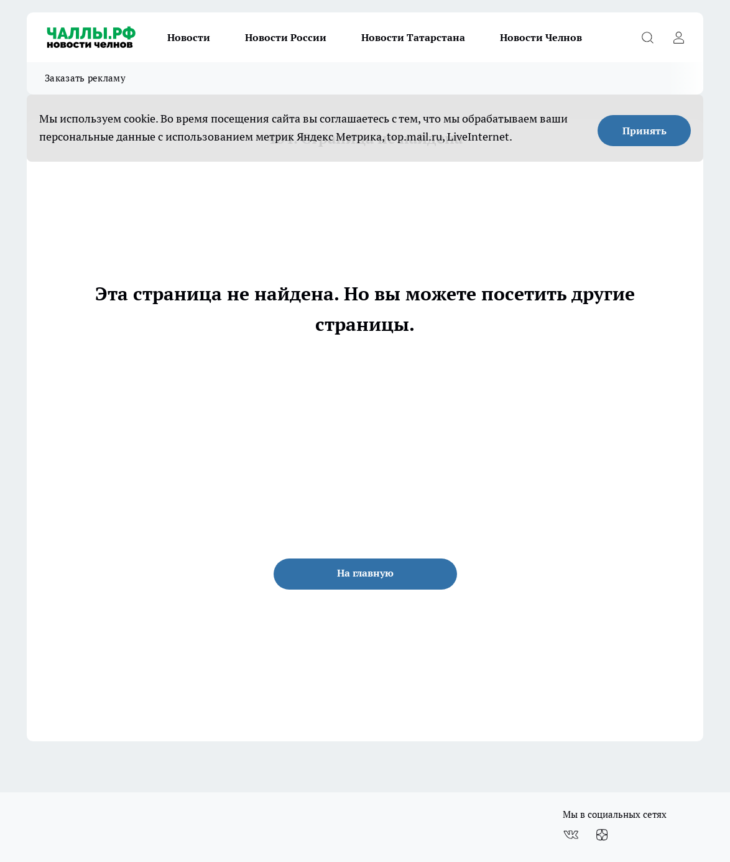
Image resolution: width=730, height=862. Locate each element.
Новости (188, 37)
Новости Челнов (541, 37)
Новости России (285, 37)
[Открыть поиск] (647, 37)
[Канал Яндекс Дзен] (601, 834)
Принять (644, 130)
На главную (365, 573)
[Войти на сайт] (678, 37)
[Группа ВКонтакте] (570, 834)
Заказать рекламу (85, 78)
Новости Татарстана (413, 37)
